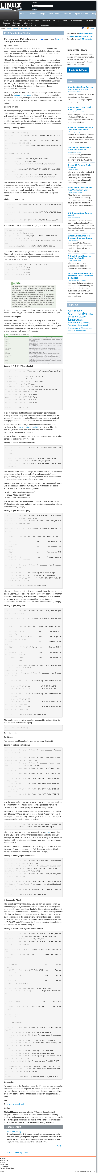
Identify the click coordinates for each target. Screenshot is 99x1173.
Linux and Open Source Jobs (81, 36)
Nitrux (79, 260)
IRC (36, 26)
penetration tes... (88, 132)
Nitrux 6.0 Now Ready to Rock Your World (79, 257)
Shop (94, 14)
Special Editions (81, 14)
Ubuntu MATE (80, 112)
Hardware (46, 20)
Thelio (76, 169)
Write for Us (4, 1160)
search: (34, 3)
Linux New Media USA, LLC (87, 1171)
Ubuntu (79, 91)
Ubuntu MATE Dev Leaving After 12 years (80, 108)
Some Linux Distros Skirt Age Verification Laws (80, 189)
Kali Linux (70, 132)
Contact (2, 1162)
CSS (6, 26)
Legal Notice (4, 1164)
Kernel (75, 240)
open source (77, 217)
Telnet (47, 832)
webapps (45, 26)
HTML (20, 26)
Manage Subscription (7, 1168)
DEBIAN (70, 260)
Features (32, 14)
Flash (13, 26)
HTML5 (29, 26)
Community (70, 217)
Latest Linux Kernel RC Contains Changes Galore (80, 237)
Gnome (79, 152)
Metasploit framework (22, 95)
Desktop (22, 20)
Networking (27, 23)
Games (70, 91)
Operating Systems (78, 132)
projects (70, 112)
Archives (67, 14)
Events (71, 317)
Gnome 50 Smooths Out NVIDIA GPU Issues (79, 148)
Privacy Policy (4, 1166)
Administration (9, 20)
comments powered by (16, 1152)
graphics (74, 91)
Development (33, 20)
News (22, 14)
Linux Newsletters (86, 34)
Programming (76, 20)
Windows (84, 328)
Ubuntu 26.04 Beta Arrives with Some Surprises (80, 88)
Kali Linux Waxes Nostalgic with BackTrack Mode (81, 128)
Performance (71, 169)
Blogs (42, 14)
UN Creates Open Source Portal (80, 214)
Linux (72, 319)
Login (92, 28)
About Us (3, 1158)
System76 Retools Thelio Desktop (80, 166)
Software (16, 23)
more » (60, 1146)
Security (56, 20)
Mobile (80, 320)
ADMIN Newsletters (86, 39)
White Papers (54, 14)
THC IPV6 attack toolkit (16, 1104)
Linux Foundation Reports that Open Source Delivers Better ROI (80, 275)
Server (65, 20)
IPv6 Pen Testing (14, 1131)
